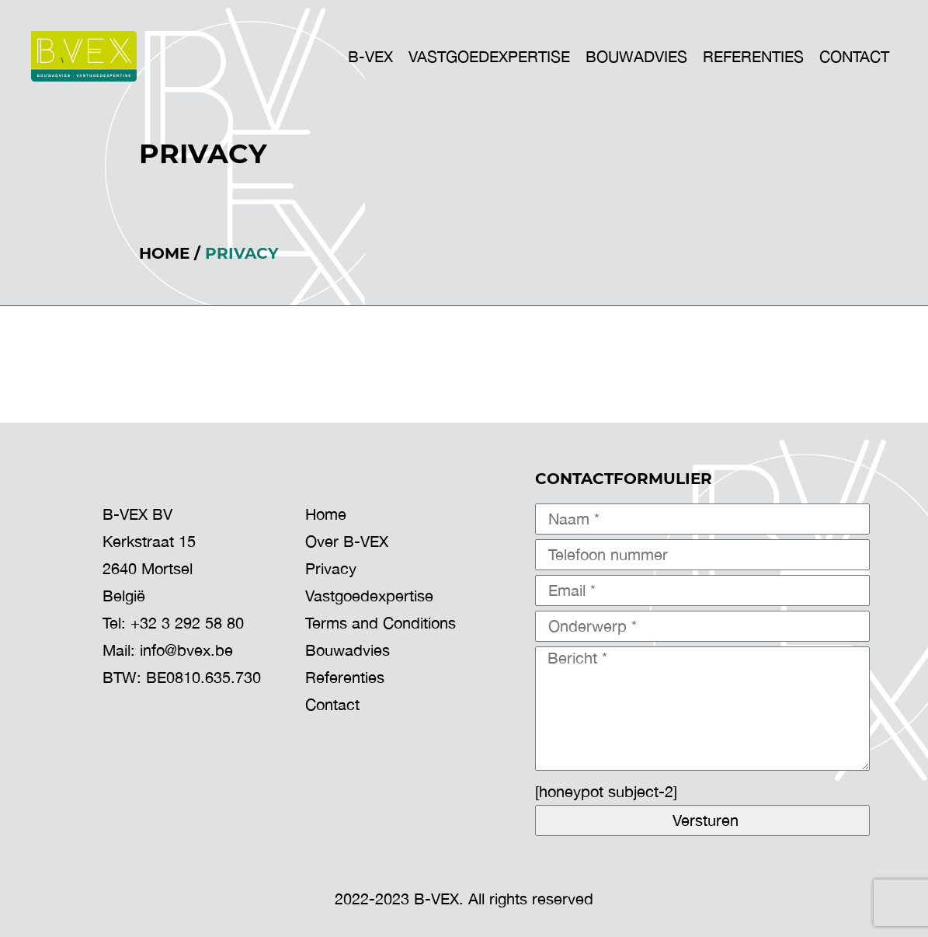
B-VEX (370, 56)
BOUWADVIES (636, 56)
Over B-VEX (346, 541)
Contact (854, 56)
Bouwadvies (347, 650)
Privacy (330, 568)
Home (164, 253)
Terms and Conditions (380, 623)
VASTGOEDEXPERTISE (489, 56)
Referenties (753, 56)
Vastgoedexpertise (369, 595)
